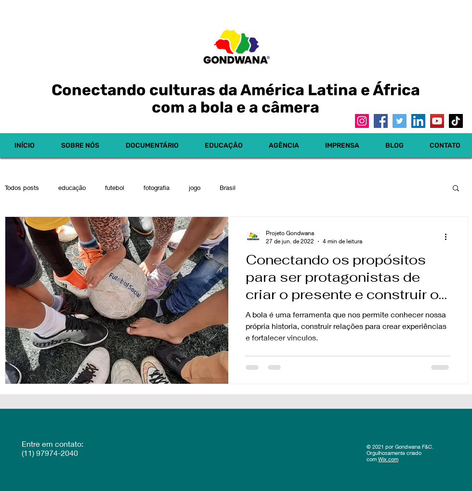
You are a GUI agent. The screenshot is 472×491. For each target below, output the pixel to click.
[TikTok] (456, 121)
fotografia (157, 187)
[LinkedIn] (418, 121)
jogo (194, 187)
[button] (455, 189)
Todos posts (22, 187)
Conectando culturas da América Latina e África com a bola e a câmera (236, 98)
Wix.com (388, 459)
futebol (114, 187)
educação (72, 187)
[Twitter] (399, 121)
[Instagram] (362, 121)
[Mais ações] (449, 236)
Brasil (228, 187)
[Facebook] (381, 121)
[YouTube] (437, 121)
